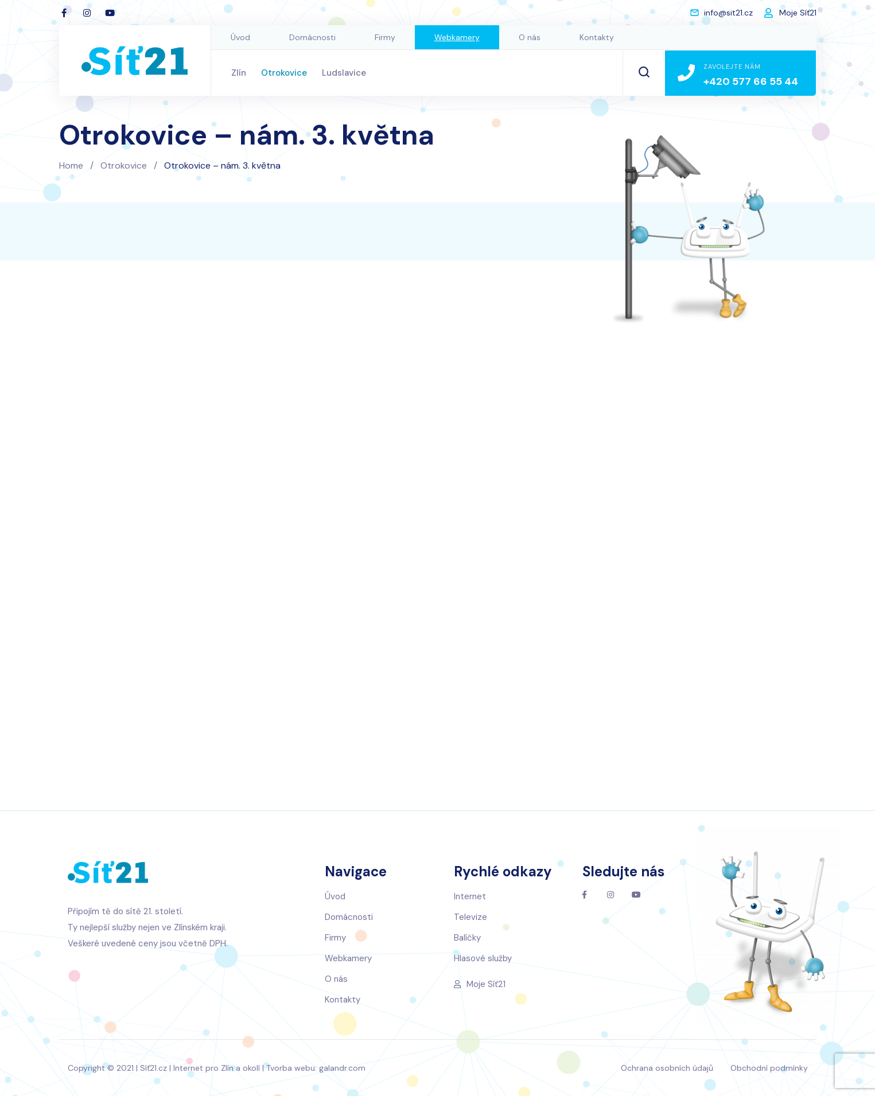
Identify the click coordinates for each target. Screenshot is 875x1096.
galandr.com (342, 1068)
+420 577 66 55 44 (750, 81)
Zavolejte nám (732, 67)
